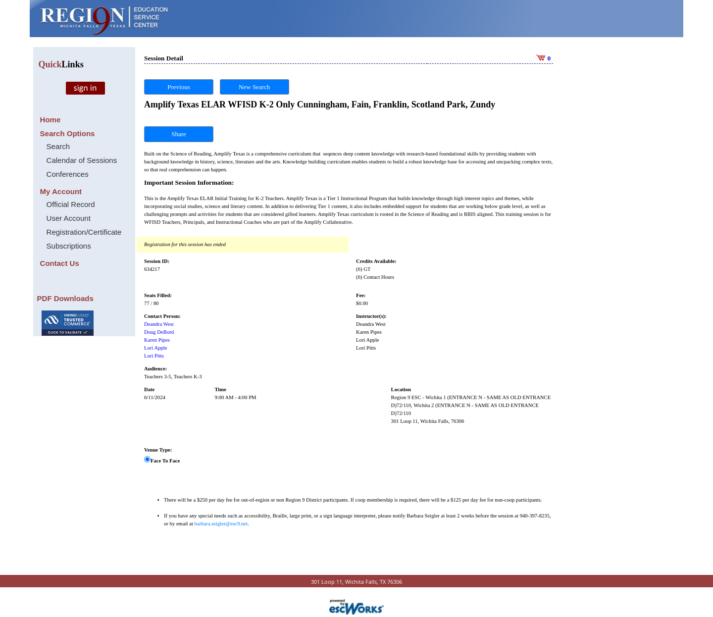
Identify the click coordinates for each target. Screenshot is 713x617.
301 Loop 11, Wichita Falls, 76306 (427, 421)
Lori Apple (155, 348)
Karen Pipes (157, 340)
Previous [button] (178, 87)
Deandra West (159, 324)
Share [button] (178, 134)
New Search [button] (254, 87)
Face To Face (165, 460)
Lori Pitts (154, 356)
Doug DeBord (159, 332)
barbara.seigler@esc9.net (221, 523)
